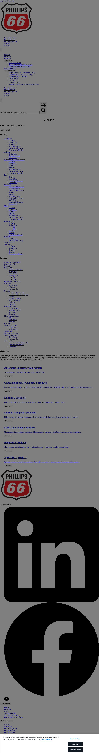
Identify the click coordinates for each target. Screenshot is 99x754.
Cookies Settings (75, 738)
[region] (49, 744)
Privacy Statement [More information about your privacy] (46, 739)
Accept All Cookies (75, 749)
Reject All (75, 744)
